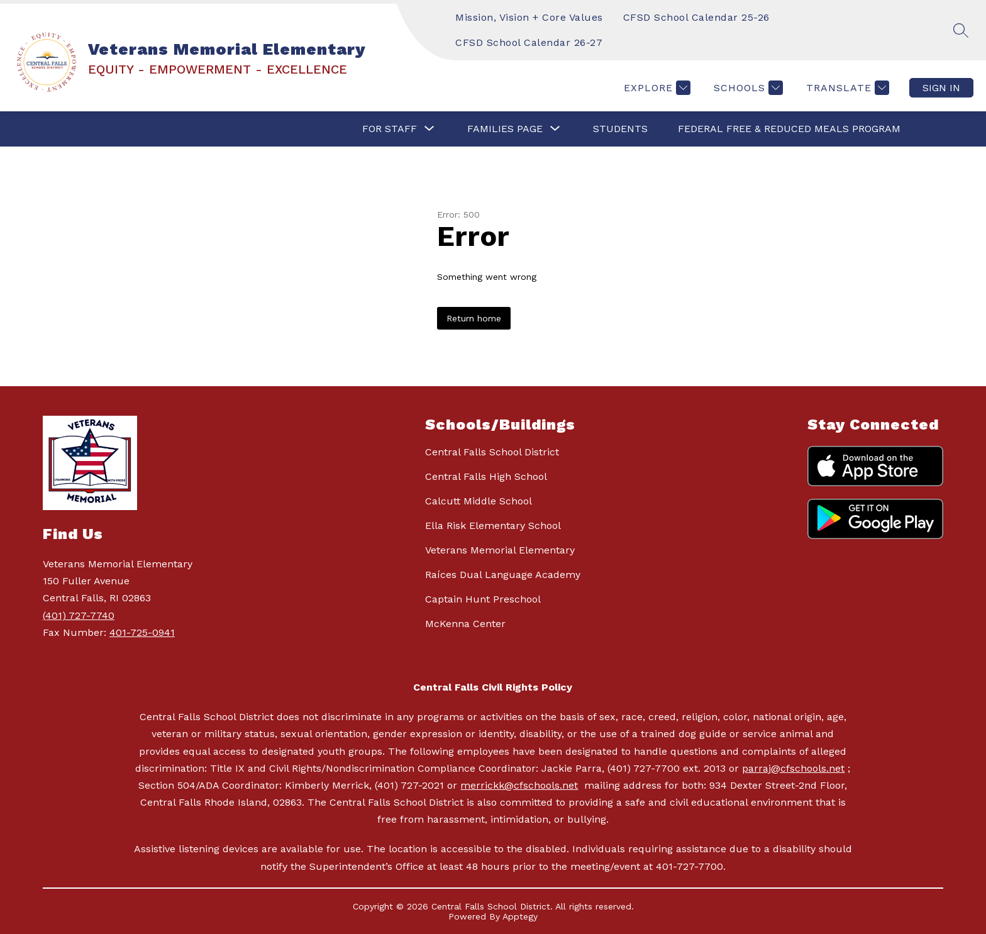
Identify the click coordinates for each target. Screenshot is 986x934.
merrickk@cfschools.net (519, 785)
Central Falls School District (492, 452)
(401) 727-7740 (78, 615)
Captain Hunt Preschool (483, 599)
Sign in (941, 88)
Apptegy (520, 916)
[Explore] (655, 88)
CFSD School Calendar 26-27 (528, 42)
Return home (473, 318)
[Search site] (960, 30)
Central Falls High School (486, 476)
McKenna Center (465, 624)
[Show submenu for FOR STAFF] (389, 128)
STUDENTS (620, 129)
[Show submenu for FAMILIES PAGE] (505, 128)
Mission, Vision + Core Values (529, 17)
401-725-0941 (142, 632)
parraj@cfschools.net (793, 768)
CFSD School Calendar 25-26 (696, 17)
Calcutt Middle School (478, 501)
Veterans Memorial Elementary (500, 550)
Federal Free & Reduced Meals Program (789, 129)
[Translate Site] (846, 88)
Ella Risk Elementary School (493, 525)
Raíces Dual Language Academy (502, 575)
